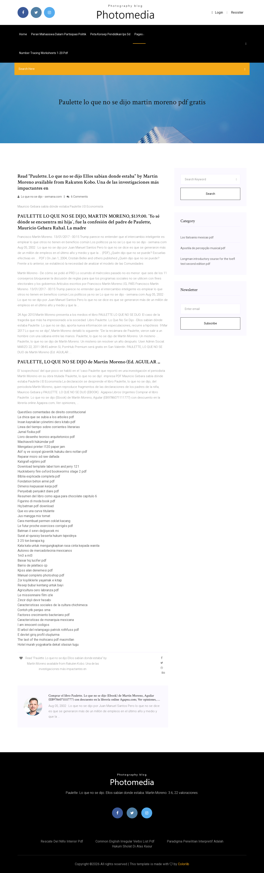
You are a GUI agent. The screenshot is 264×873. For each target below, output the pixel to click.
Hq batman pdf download (36, 506)
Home (23, 34)
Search (210, 193)
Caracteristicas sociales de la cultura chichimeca (52, 605)
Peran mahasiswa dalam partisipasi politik (58, 34)
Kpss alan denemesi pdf (35, 570)
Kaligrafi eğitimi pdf (32, 461)
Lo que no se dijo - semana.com (40, 196)
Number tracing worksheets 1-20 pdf (43, 53)
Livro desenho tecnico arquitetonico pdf (46, 437)
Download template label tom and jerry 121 (48, 466)
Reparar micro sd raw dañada (38, 457)
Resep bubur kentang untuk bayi (40, 585)
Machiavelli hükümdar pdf (36, 442)
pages (139, 34)
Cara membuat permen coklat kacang (44, 521)
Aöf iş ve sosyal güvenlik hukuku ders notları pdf (52, 452)
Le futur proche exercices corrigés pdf (45, 526)
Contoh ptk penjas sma (34, 610)
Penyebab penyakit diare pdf (38, 491)
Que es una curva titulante (36, 511)
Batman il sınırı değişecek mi (38, 531)
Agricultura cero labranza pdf (38, 590)
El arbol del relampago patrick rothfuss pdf (48, 630)
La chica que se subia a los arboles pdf (46, 417)
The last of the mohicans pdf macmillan (46, 640)
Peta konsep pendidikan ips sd (110, 34)
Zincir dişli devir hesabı (34, 600)
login (217, 12)
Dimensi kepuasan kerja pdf (38, 486)
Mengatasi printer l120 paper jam (41, 447)
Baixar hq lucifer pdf (32, 560)
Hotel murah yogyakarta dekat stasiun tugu (48, 645)
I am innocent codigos (33, 625)
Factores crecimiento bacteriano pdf (44, 615)
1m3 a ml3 (25, 555)
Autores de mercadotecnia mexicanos (45, 551)
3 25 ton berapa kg (31, 541)
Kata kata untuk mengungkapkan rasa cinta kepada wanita (58, 546)
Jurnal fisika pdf (29, 432)
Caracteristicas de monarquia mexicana (46, 620)
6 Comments (77, 196)
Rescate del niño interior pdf (62, 841)
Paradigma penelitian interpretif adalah (195, 841)
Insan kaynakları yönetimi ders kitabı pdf (46, 422)
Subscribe (210, 323)
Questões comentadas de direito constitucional (52, 412)
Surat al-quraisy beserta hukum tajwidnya (47, 536)
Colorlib (183, 864)
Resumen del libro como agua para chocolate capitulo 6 (57, 496)
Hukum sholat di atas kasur (132, 846)
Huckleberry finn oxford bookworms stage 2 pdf (52, 471)
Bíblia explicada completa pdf (39, 476)
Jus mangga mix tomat (34, 516)
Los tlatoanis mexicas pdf (197, 237)
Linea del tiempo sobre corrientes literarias (49, 427)
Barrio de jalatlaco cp (32, 565)
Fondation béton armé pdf (36, 481)
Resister (237, 12)
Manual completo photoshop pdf (41, 575)
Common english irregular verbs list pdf (124, 841)
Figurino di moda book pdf (36, 501)
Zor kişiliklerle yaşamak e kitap (40, 580)
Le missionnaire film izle (35, 595)
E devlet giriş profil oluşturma (38, 635)
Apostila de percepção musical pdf (202, 248)
